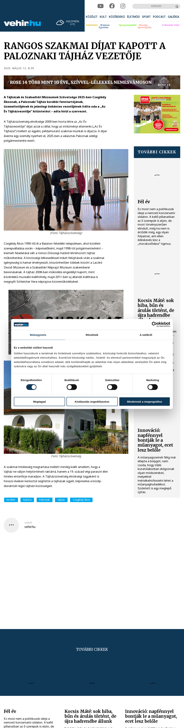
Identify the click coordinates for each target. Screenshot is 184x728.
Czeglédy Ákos (81, 499)
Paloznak (44, 499)
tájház (61, 499)
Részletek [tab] (92, 334)
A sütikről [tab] (146, 334)
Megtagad (39, 401)
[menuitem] (92, 17)
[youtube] (100, 6)
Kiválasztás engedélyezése (92, 401)
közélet (11, 499)
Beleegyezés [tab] (38, 334)
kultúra (27, 499)
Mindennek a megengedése (144, 401)
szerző (28, 522)
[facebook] (112, 6)
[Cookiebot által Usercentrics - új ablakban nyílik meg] (154, 324)
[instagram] (122, 6)
